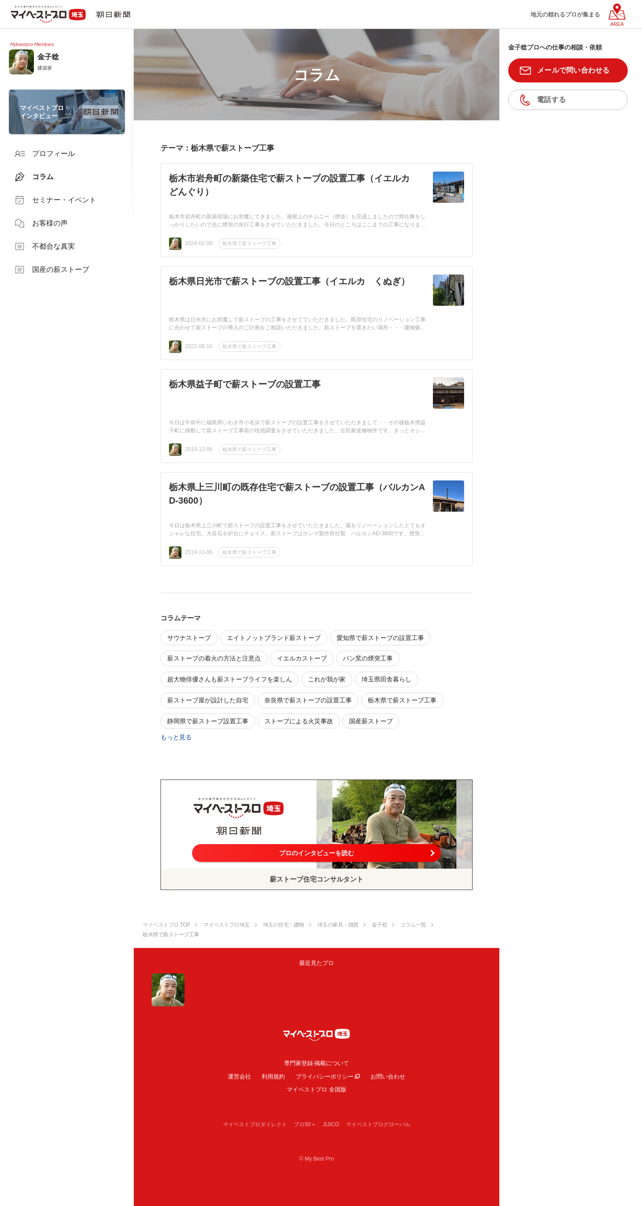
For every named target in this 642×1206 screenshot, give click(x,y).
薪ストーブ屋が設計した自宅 (207, 700)
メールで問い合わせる (573, 70)
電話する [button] (551, 99)
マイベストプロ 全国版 (316, 1089)
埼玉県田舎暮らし (387, 679)
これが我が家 (327, 679)
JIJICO (331, 1124)
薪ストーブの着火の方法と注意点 (214, 658)
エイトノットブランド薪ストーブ (274, 637)
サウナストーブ (189, 637)
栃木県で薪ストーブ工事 (249, 243)
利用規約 (273, 1076)
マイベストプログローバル (378, 1124)
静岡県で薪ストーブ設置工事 (207, 721)
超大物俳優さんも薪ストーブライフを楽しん (229, 679)
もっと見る (176, 737)
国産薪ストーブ (371, 721)
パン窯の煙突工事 (368, 658)
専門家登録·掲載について (317, 1063)
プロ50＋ (305, 1124)
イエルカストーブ (302, 658)
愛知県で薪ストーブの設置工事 (380, 637)
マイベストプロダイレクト (255, 1124)
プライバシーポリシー (325, 1076)
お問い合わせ (387, 1076)
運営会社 (239, 1076)
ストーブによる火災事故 (298, 721)
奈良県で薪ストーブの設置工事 (308, 700)
